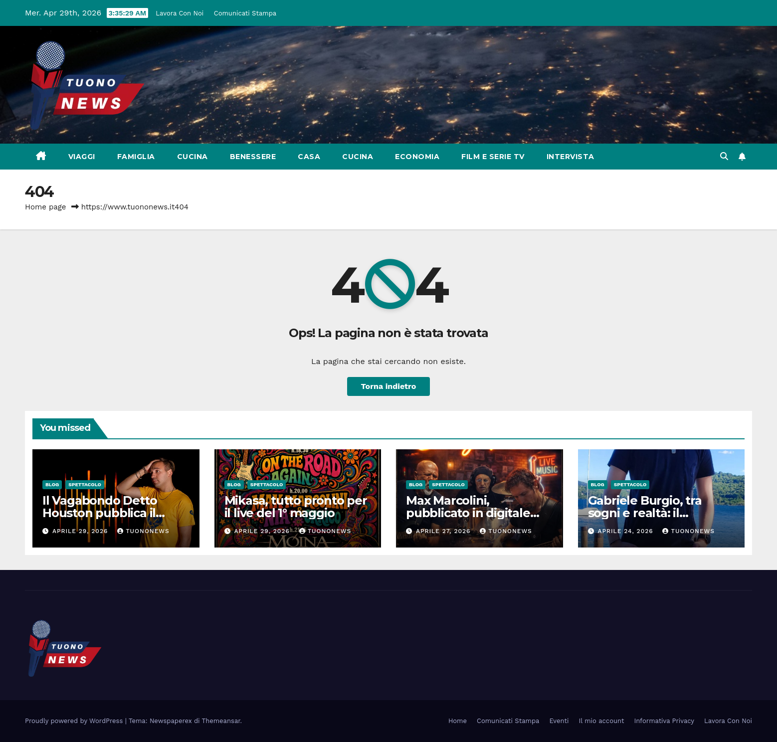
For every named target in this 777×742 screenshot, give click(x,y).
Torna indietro (388, 386)
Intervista (570, 156)
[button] (724, 156)
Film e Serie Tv (493, 156)
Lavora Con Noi (179, 13)
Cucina (192, 156)
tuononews (143, 531)
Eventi (559, 721)
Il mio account (601, 721)
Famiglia (136, 156)
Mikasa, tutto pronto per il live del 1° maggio (295, 506)
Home (457, 721)
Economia (417, 156)
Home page (45, 206)
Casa (309, 156)
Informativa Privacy (664, 721)
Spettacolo (84, 484)
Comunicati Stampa (245, 13)
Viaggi (81, 156)
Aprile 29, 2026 (81, 531)
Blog (52, 484)
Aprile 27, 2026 (444, 531)
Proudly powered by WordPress (75, 721)
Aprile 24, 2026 (626, 531)
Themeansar (221, 721)
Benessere (253, 156)
